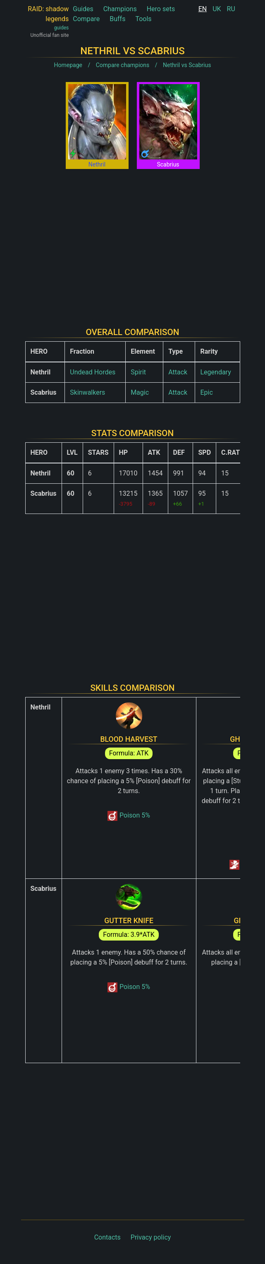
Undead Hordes (92, 372)
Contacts (107, 1237)
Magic (140, 392)
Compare (86, 19)
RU (231, 9)
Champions (120, 9)
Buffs (117, 19)
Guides (83, 9)
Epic (206, 392)
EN (202, 9)
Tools (143, 19)
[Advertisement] (132, 241)
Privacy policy (151, 1237)
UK (216, 9)
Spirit (138, 372)
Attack (177, 372)
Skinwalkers (87, 392)
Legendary (215, 372)
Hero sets (161, 9)
